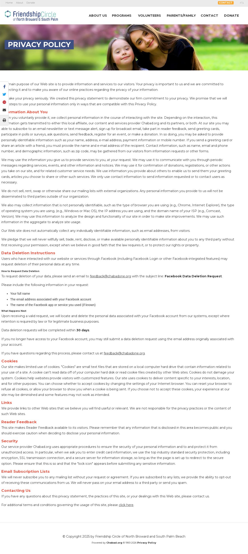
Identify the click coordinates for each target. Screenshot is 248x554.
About (19, 2)
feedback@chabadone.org (110, 276)
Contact (225, 2)
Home (9, 2)
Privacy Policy (146, 542)
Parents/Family (181, 16)
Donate (30, 2)
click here (126, 505)
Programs (121, 16)
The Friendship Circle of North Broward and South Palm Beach (31, 15)
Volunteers (149, 16)
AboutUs (98, 16)
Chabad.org (114, 542)
